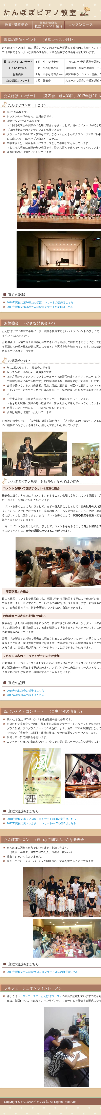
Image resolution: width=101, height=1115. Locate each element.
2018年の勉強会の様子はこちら (25, 690)
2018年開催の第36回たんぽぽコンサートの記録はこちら (40, 302)
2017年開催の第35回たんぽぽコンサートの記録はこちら (40, 306)
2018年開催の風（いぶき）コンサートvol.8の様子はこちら (41, 818)
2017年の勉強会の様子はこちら (25, 695)
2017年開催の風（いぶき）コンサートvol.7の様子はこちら (41, 823)
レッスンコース (81, 24)
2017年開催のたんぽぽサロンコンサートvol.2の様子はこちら (43, 971)
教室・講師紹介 (16, 24)
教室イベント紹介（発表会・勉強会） (48, 24)
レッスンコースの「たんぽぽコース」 (39, 996)
